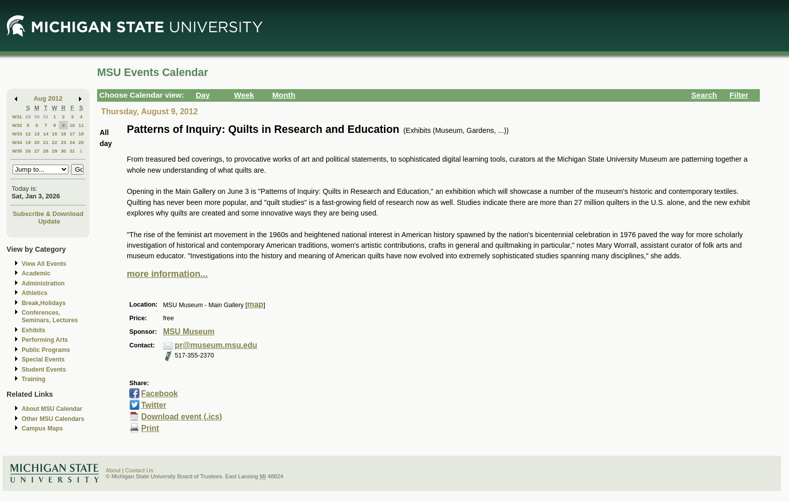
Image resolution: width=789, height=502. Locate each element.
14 (45, 133)
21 (45, 142)
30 (37, 116)
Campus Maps (42, 428)
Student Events (44, 369)
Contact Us (139, 470)
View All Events (44, 263)
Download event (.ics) (181, 416)
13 (37, 133)
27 (37, 151)
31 (45, 116)
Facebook (159, 393)
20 (37, 142)
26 (28, 151)
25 (81, 142)
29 (28, 116)
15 (54, 133)
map (255, 304)
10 (72, 125)
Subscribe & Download (48, 214)
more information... (167, 274)
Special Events (43, 359)
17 (72, 133)
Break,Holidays (44, 303)
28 (45, 151)
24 (72, 142)
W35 (17, 151)
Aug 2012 (48, 98)
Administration (43, 283)
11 (81, 125)
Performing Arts (45, 339)
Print (150, 428)
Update (49, 221)
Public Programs (46, 349)
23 (63, 142)
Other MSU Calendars (53, 418)
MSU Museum (188, 331)
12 (28, 133)
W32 (17, 125)
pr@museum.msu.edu (216, 345)
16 (63, 133)
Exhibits (33, 330)
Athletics (34, 293)
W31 (17, 116)
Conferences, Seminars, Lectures (50, 316)
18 (81, 133)
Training (33, 379)
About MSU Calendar (52, 408)
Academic (36, 273)
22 (54, 142)
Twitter (153, 405)
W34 (17, 142)
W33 (17, 133)
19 (28, 142)
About (113, 470)
